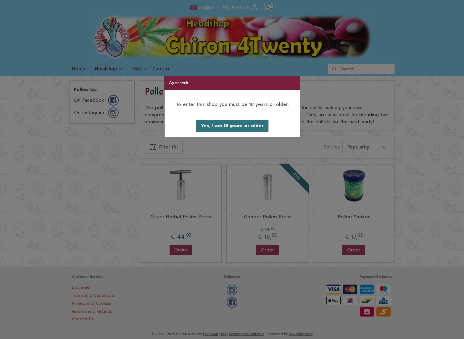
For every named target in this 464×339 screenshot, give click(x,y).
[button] (232, 126)
